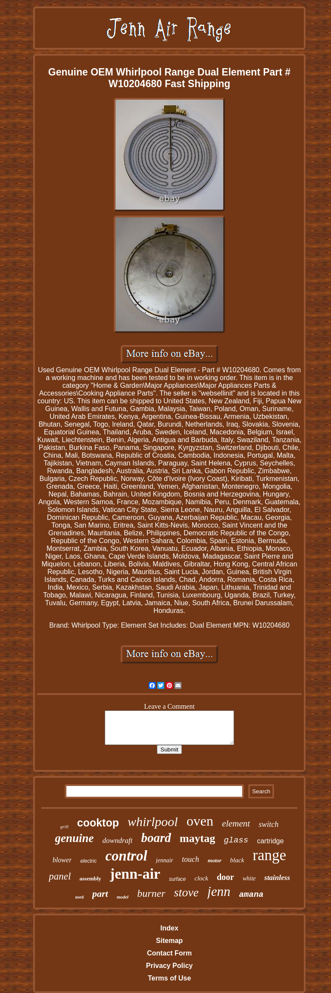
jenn (218, 891)
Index (169, 928)
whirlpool (153, 821)
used (79, 897)
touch (190, 859)
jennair (164, 860)
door (225, 877)
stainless (277, 878)
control (126, 856)
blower (62, 860)
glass (236, 840)
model (123, 896)
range (269, 855)
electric (88, 861)
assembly (90, 878)
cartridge (270, 841)
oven (200, 821)
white (249, 878)
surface (177, 879)
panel (60, 876)
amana (251, 894)
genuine (74, 838)
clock (201, 878)
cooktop (98, 823)
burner (151, 893)
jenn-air (135, 874)
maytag (197, 838)
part (100, 893)
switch (268, 824)
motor (215, 860)
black (237, 860)
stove (186, 892)
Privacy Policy (169, 965)
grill (64, 826)
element (236, 823)
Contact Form (169, 953)
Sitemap (169, 940)
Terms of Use (169, 978)
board (156, 838)
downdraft (118, 840)
